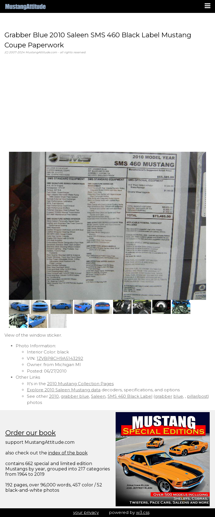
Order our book (30, 433)
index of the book (68, 453)
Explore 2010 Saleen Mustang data (64, 389)
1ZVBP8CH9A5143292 (60, 358)
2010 (54, 396)
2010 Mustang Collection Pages (80, 383)
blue (178, 396)
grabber (163, 396)
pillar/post (197, 396)
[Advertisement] (107, 103)
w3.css (142, 512)
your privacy (86, 512)
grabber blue (75, 396)
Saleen (98, 396)
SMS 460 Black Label (130, 396)
